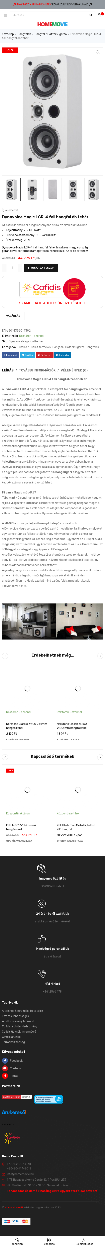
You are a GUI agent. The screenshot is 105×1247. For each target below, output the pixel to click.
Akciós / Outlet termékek (35, 347)
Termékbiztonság (13, 1042)
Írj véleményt (10, 210)
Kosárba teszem (42, 267)
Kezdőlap (8, 34)
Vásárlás (13, 315)
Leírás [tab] (8, 370)
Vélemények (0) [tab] (74, 370)
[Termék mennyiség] (12, 268)
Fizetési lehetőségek (15, 1016)
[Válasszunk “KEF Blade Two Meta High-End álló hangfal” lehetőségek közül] (70, 841)
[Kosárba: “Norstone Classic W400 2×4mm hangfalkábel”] (17, 739)
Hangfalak (24, 34)
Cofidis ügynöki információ (19, 1031)
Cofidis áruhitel (11, 1037)
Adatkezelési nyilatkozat (18, 1021)
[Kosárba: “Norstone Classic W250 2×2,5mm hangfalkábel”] (68, 739)
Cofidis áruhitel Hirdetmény (19, 1026)
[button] (98, 52)
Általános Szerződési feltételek (22, 1011)
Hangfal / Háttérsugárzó (51, 34)
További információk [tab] (37, 370)
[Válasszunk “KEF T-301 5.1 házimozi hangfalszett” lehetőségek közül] (19, 841)
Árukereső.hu (8, 1124)
